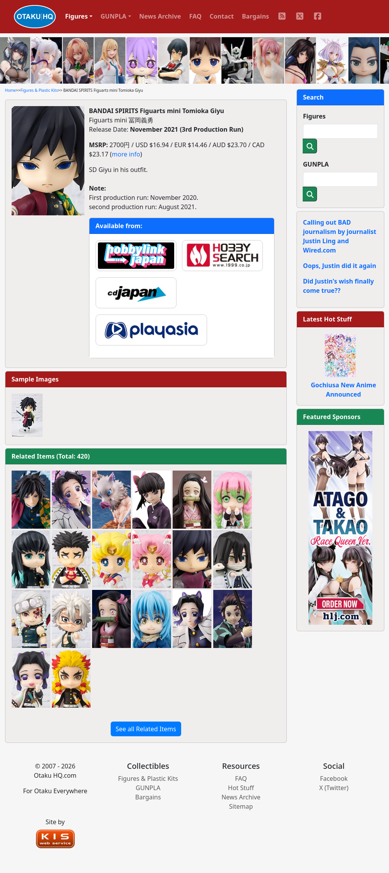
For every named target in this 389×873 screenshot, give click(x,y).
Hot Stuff (241, 788)
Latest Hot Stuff (327, 319)
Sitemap (241, 806)
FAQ (195, 16)
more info (126, 154)
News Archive (160, 16)
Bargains (255, 16)
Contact (222, 16)
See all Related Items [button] (146, 729)
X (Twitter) (334, 788)
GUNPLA (316, 164)
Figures (314, 116)
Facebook (334, 778)
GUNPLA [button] (114, 16)
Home (10, 90)
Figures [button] (76, 16)
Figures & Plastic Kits (39, 90)
